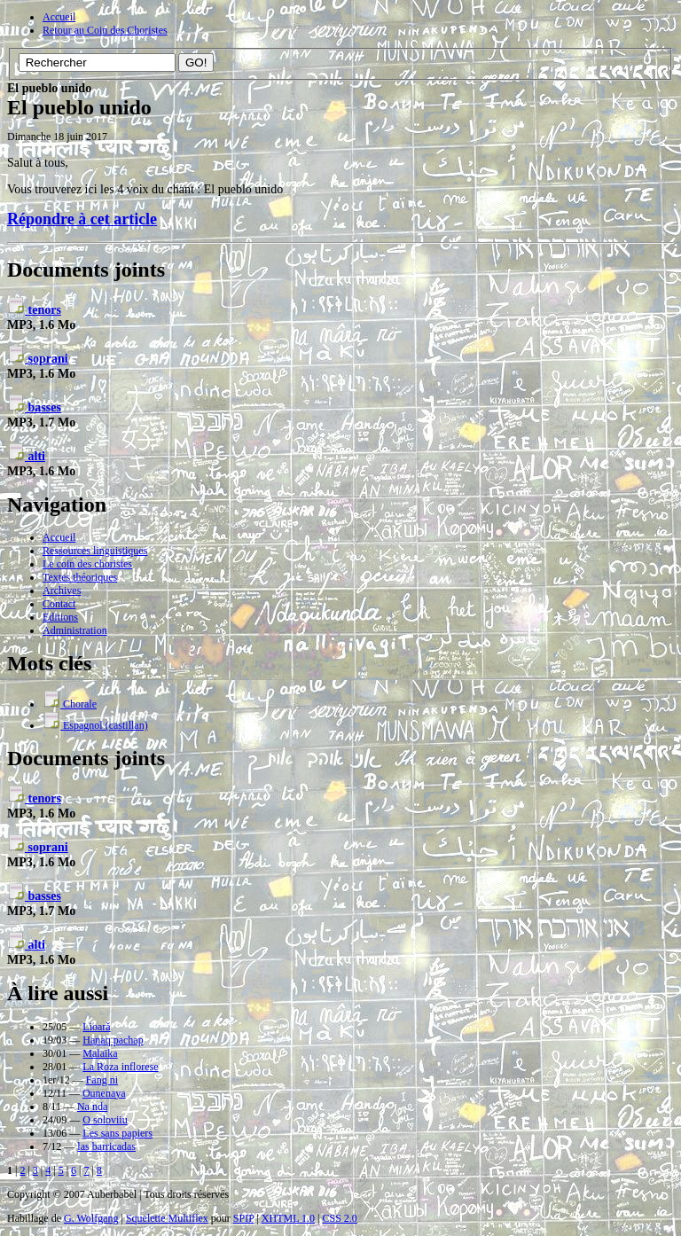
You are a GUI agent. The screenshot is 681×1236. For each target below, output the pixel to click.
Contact (59, 604)
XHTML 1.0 (288, 1218)
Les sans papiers (117, 1133)
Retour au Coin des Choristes (105, 30)
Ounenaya (104, 1093)
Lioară (96, 1027)
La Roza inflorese (120, 1066)
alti (26, 456)
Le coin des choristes (87, 564)
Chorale (70, 704)
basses (34, 407)
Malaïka (99, 1053)
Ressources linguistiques (95, 550)
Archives (62, 590)
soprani (37, 358)
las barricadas (106, 1146)
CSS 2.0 (339, 1218)
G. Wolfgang (91, 1218)
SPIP (243, 1218)
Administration (75, 630)
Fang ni (102, 1080)
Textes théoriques (80, 577)
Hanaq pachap (112, 1040)
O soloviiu (104, 1120)
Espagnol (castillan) (95, 725)
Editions (60, 617)
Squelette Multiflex (167, 1218)
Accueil (59, 17)
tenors (34, 309)
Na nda (92, 1106)
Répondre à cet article (82, 219)
